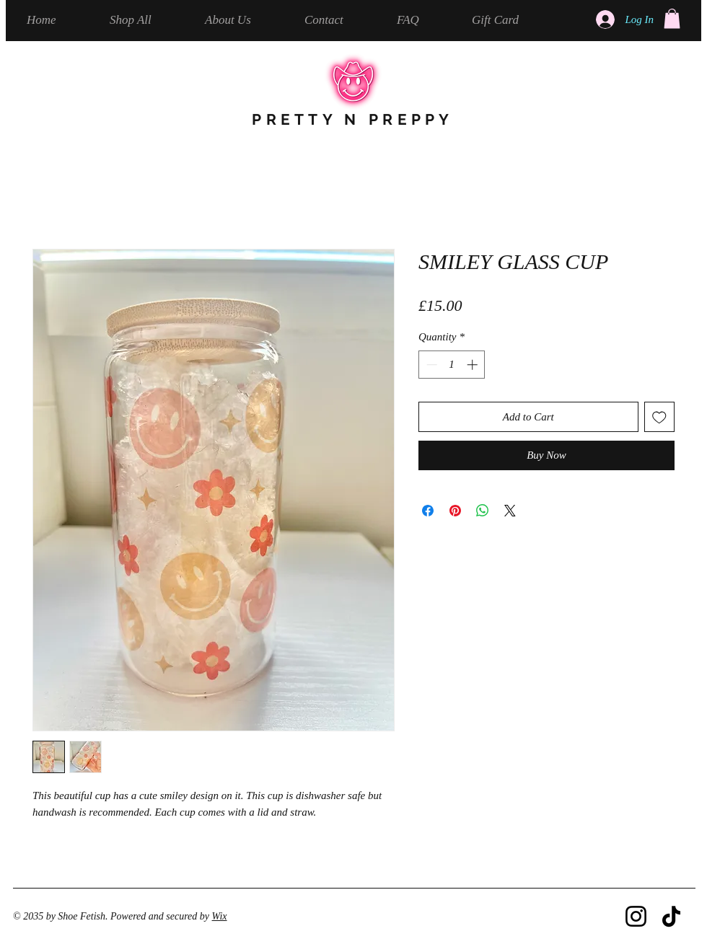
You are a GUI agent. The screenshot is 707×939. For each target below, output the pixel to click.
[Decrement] (430, 364)
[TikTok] (671, 916)
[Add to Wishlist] (659, 417)
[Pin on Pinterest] (455, 510)
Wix (219, 916)
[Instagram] (636, 916)
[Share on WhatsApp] (482, 510)
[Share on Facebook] (427, 510)
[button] (672, 18)
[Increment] (473, 364)
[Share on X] (510, 510)
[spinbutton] (452, 364)
